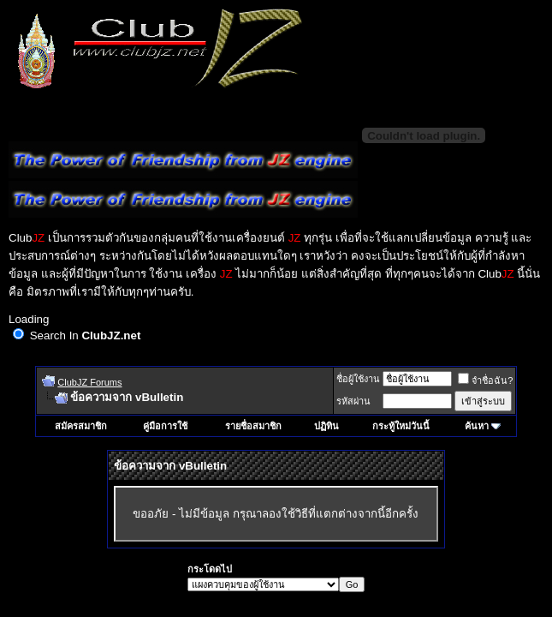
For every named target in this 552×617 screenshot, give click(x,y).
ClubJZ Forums (89, 382)
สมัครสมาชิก (81, 426)
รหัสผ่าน (353, 401)
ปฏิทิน (326, 426)
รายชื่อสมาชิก (253, 426)
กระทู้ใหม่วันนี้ (401, 426)
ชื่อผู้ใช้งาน (358, 379)
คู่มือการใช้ (165, 426)
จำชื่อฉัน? (485, 380)
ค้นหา (477, 426)
